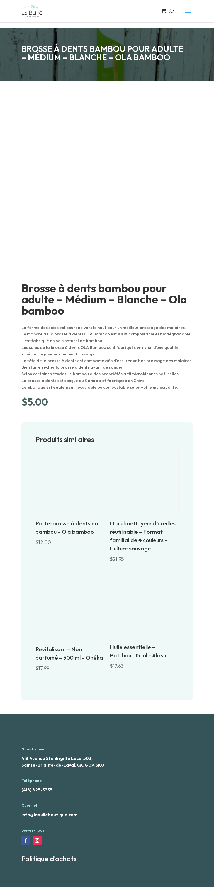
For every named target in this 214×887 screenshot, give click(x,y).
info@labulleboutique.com (49, 814)
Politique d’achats (49, 858)
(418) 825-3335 (36, 790)
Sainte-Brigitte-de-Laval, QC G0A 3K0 (62, 765)
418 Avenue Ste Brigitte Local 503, (57, 758)
